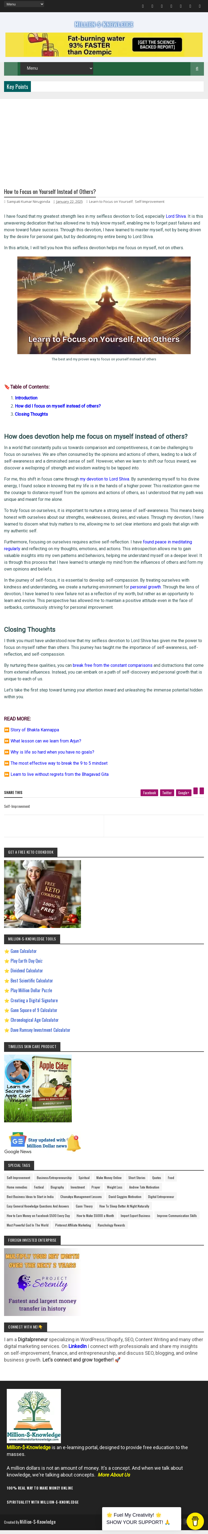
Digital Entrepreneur (161, 1202)
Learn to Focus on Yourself (111, 206)
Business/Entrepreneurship (54, 1183)
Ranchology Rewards (111, 1230)
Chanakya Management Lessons (81, 1202)
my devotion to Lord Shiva (104, 484)
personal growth (145, 592)
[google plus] (183, 798)
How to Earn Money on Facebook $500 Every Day (38, 1221)
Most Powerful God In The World (27, 1230)
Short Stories (136, 1183)
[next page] (155, 824)
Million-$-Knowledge (41, 1527)
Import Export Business (135, 1221)
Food (171, 1183)
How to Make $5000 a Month (95, 1221)
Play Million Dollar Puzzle (31, 995)
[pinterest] (195, 796)
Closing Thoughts (31, 419)
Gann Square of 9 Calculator (34, 1015)
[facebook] (149, 798)
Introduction (26, 403)
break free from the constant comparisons (112, 670)
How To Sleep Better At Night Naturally (124, 1211)
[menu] (24, 4)
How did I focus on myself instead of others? (58, 411)
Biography (57, 1192)
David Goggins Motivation (125, 1202)
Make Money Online (109, 1183)
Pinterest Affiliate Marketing (73, 1230)
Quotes (156, 1183)
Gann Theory (84, 1211)
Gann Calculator (24, 956)
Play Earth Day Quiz (27, 966)
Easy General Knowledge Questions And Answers (38, 1211)
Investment (78, 1192)
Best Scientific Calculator (32, 985)
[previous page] (52, 824)
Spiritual (84, 1183)
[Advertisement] (104, 140)
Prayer (96, 1192)
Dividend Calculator (27, 976)
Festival (39, 1192)
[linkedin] (202, 796)
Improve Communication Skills (177, 1221)
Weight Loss (114, 1192)
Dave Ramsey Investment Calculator (40, 1035)
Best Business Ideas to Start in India (30, 1202)
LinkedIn (78, 1351)
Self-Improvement (149, 206)
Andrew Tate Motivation (144, 1192)
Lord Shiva (176, 221)
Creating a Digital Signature (34, 1005)
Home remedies (17, 1192)
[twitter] (167, 798)
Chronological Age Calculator (35, 1025)
